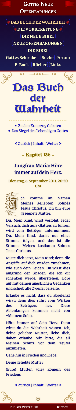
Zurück (22, 143)
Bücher (39, 64)
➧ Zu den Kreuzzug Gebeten (38, 125)
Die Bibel (38, 50)
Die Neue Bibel (38, 36)
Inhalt (38, 143)
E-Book (22, 64)
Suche (47, 57)
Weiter (54, 143)
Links (55, 64)
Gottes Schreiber (22, 57)
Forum (63, 57)
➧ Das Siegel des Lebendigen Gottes (38, 130)
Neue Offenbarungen (38, 43)
